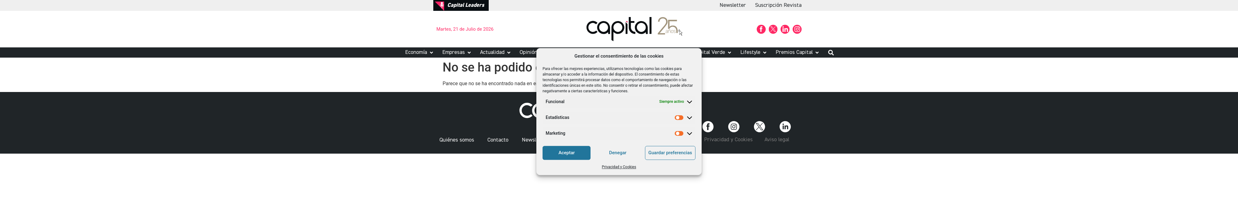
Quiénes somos (456, 140)
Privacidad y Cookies (619, 167)
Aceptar (566, 152)
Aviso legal (776, 139)
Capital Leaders (465, 5)
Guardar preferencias (670, 152)
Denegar (617, 152)
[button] (419, 52)
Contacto (498, 140)
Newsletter (733, 5)
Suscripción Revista (778, 5)
